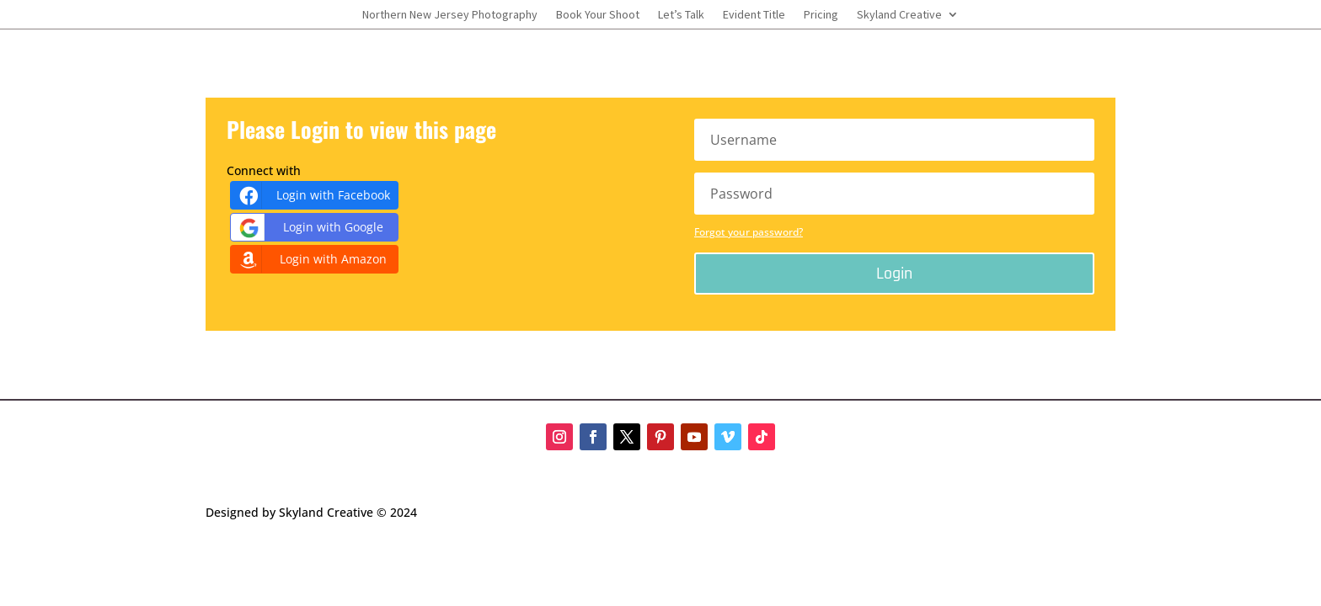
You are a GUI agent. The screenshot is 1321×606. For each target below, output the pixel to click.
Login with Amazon (311, 259)
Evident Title (754, 15)
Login (894, 273)
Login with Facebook (312, 195)
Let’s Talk (681, 15)
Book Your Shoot (597, 15)
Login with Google (309, 228)
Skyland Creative (899, 15)
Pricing (821, 15)
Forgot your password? (748, 232)
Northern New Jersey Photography (449, 15)
